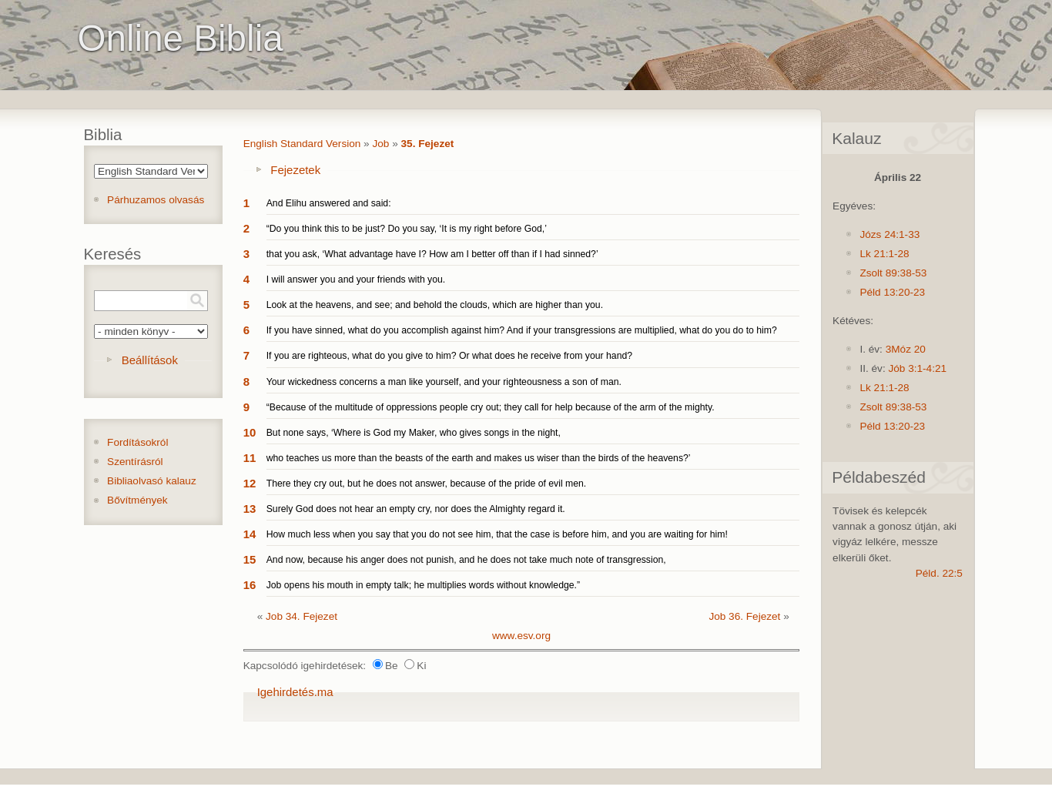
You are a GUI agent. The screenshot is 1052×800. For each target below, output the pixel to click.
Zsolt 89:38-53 (892, 273)
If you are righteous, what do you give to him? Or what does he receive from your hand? (449, 355)
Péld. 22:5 (939, 573)
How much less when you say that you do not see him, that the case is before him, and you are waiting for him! (497, 534)
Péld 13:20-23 (892, 292)
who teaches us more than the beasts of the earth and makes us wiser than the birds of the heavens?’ (478, 458)
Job (380, 143)
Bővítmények (137, 500)
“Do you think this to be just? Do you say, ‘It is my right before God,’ (406, 228)
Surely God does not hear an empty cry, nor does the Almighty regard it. (415, 509)
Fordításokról (137, 442)
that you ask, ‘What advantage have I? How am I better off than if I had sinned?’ (432, 254)
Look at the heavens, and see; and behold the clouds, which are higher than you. (434, 305)
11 (249, 457)
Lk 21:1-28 (884, 253)
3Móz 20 (906, 349)
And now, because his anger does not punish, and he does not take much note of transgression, (466, 559)
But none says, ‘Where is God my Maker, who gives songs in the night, (413, 432)
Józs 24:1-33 (889, 234)
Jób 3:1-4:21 (917, 368)
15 (249, 559)
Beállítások (150, 360)
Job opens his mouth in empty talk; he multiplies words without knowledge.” (423, 585)
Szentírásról (135, 461)
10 (249, 432)
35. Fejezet (427, 143)
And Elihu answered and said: (328, 203)
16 (249, 584)
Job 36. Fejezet (744, 616)
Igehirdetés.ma (295, 691)
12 (249, 483)
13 (249, 508)
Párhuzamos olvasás (155, 200)
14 (249, 534)
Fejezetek (295, 169)
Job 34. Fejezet (301, 616)
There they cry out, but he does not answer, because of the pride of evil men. (426, 483)
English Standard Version (302, 143)
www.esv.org (521, 635)
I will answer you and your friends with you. (356, 279)
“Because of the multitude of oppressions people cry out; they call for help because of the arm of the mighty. (490, 407)
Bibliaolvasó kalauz (151, 481)
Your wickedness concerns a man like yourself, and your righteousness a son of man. (443, 382)
